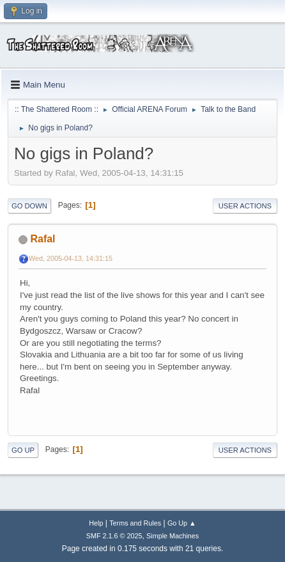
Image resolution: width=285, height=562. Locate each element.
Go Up (23, 450)
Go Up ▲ (181, 523)
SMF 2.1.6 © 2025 (114, 536)
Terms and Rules (135, 523)
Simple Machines (172, 536)
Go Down (29, 206)
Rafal (42, 238)
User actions (245, 206)
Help (96, 523)
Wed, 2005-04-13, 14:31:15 (70, 258)
